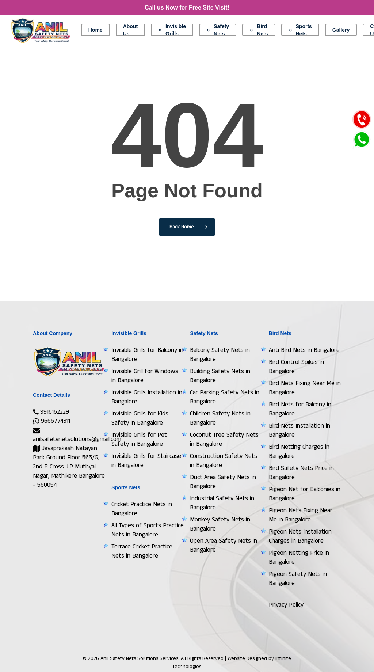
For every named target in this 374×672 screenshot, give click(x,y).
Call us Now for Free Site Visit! (187, 7)
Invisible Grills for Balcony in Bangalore (147, 355)
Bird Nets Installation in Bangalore (299, 430)
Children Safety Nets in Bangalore (220, 418)
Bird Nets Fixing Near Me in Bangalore (305, 388)
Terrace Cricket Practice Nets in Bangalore (141, 551)
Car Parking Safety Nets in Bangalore (224, 397)
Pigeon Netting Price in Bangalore (299, 557)
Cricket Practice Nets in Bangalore (141, 509)
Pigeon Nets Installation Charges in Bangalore (300, 536)
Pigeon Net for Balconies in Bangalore (304, 494)
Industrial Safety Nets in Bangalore (222, 503)
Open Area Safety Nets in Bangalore (223, 545)
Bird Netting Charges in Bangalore (299, 451)
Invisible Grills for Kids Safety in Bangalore (139, 418)
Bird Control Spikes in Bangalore (296, 367)
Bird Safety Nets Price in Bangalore (301, 473)
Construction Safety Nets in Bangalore (223, 461)
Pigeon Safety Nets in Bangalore (298, 579)
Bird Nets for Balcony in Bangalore (300, 409)
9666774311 (51, 421)
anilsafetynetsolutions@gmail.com (77, 435)
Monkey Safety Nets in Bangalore (220, 524)
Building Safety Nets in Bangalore (220, 376)
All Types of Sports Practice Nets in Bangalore (147, 530)
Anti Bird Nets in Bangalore (304, 350)
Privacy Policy (286, 604)
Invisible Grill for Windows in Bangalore (144, 376)
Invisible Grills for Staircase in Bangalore (146, 461)
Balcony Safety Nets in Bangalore (220, 355)
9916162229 (51, 411)
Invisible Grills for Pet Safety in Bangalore (139, 439)
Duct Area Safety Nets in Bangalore (223, 482)
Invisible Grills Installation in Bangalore (146, 397)
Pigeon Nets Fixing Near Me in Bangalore (300, 515)
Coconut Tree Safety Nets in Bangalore (224, 439)
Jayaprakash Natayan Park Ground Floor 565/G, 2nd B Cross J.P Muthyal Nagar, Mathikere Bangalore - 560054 (69, 466)
